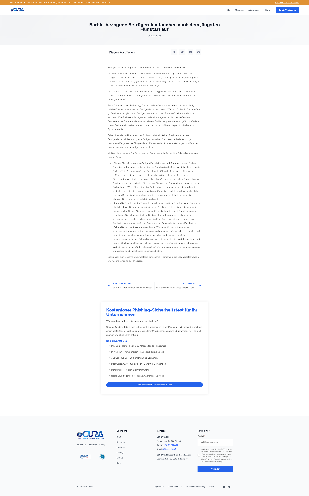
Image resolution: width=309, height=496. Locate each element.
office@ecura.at (169, 449)
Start (229, 10)
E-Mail (201, 436)
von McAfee (179, 67)
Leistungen (254, 10)
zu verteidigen (135, 260)
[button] (174, 52)
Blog (267, 10)
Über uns (239, 10)
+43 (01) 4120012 (171, 445)
